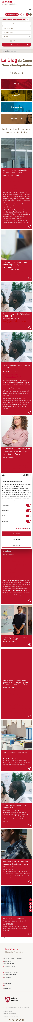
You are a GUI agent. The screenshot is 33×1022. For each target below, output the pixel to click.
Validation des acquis (11, 972)
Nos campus (8, 986)
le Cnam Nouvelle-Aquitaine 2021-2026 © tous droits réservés (16, 1008)
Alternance (7, 983)
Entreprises (7, 977)
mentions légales (8, 1011)
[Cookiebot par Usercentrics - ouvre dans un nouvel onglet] (23, 475)
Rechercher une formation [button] (13, 19)
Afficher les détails (22, 528)
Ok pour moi (16, 533)
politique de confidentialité (10, 1013)
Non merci (16, 545)
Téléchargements (9, 966)
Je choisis (16, 539)
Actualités (7, 961)
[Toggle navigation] (31, 9)
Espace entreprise (12, 14)
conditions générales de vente (11, 1016)
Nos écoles (7, 988)
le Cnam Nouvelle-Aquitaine (13, 959)
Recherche (15, 45)
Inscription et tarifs (10, 975)
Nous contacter (9, 964)
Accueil (6, 51)
